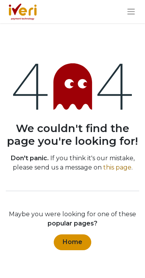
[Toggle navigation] (131, 11)
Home (72, 242)
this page (117, 167)
